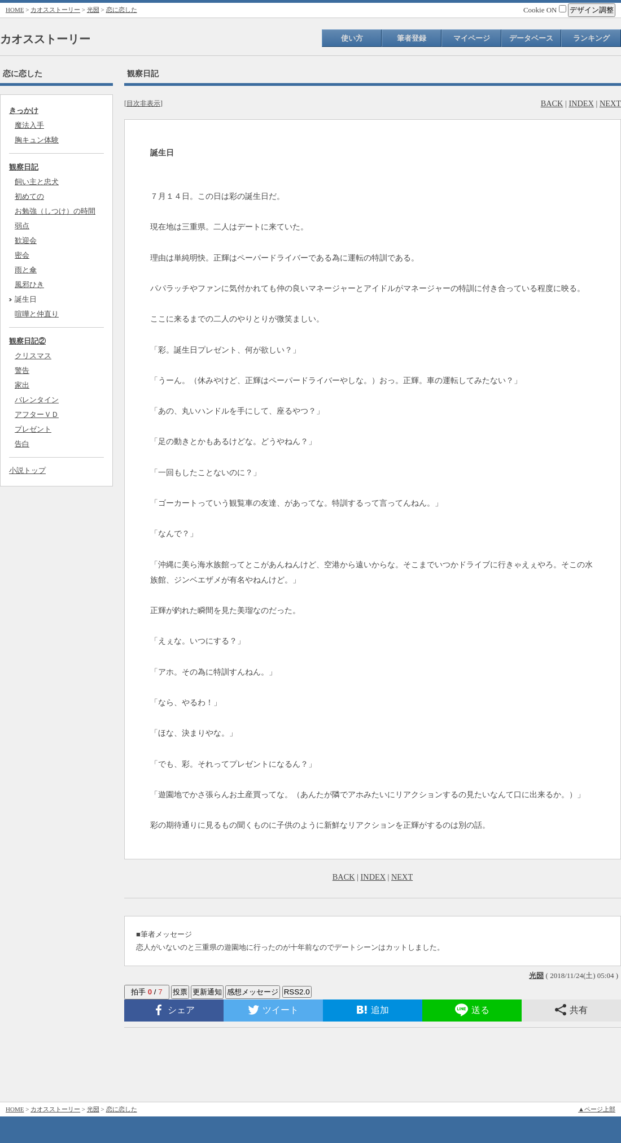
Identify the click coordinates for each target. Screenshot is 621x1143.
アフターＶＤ (37, 414)
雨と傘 (26, 270)
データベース (531, 38)
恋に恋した (121, 9)
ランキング (591, 38)
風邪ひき (29, 284)
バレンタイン (37, 400)
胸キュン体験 (37, 140)
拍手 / (147, 992)
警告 (22, 370)
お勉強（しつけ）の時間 (55, 211)
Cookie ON (544, 10)
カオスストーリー (55, 9)
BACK (552, 103)
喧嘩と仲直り (37, 314)
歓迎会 (26, 240)
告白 (22, 444)
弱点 (22, 225)
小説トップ (27, 470)
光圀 (93, 9)
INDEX (580, 103)
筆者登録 (411, 38)
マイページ (471, 38)
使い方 (352, 38)
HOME (15, 9)
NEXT (610, 103)
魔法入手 (29, 125)
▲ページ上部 (596, 1109)
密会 (22, 255)
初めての (29, 196)
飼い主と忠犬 (37, 181)
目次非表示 (143, 103)
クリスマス (33, 355)
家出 (22, 385)
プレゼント (33, 429)
